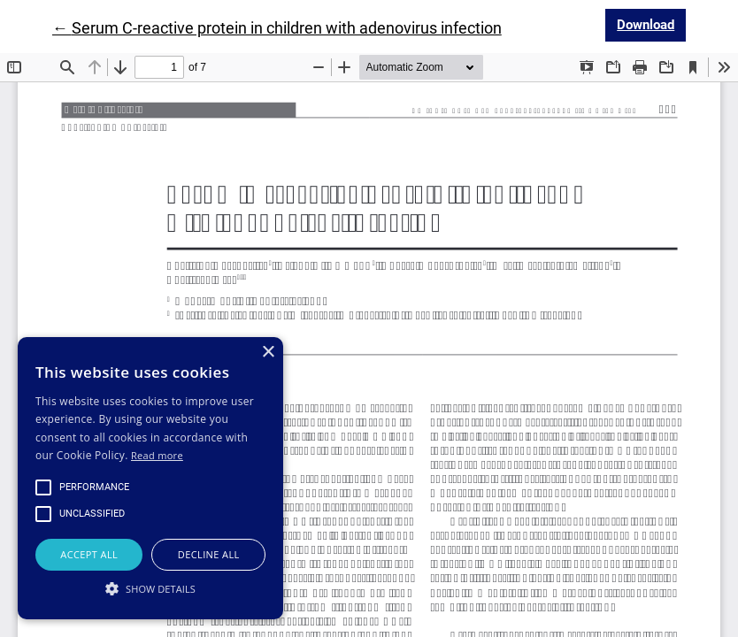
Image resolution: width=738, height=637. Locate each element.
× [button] (267, 352)
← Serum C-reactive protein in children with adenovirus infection (277, 28)
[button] (150, 588)
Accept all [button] (89, 554)
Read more (157, 455)
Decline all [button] (209, 554)
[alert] (150, 478)
